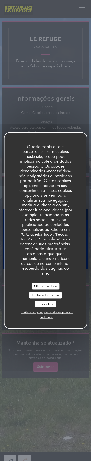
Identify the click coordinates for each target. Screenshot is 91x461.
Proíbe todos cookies (45, 295)
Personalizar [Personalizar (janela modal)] (45, 304)
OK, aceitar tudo (45, 286)
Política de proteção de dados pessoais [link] (47, 312)
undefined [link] (46, 317)
